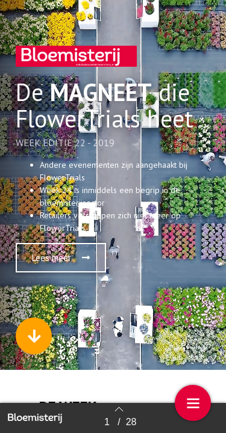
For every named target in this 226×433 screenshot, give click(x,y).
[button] (61, 257)
